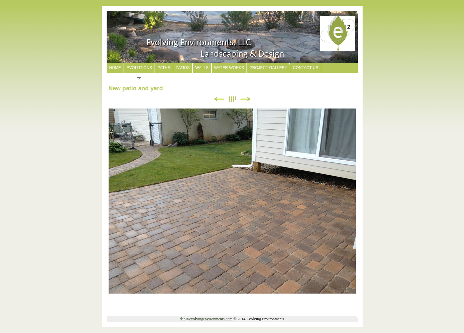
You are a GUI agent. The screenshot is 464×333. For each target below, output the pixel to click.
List (232, 99)
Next (245, 99)
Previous (218, 99)
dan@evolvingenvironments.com (206, 319)
